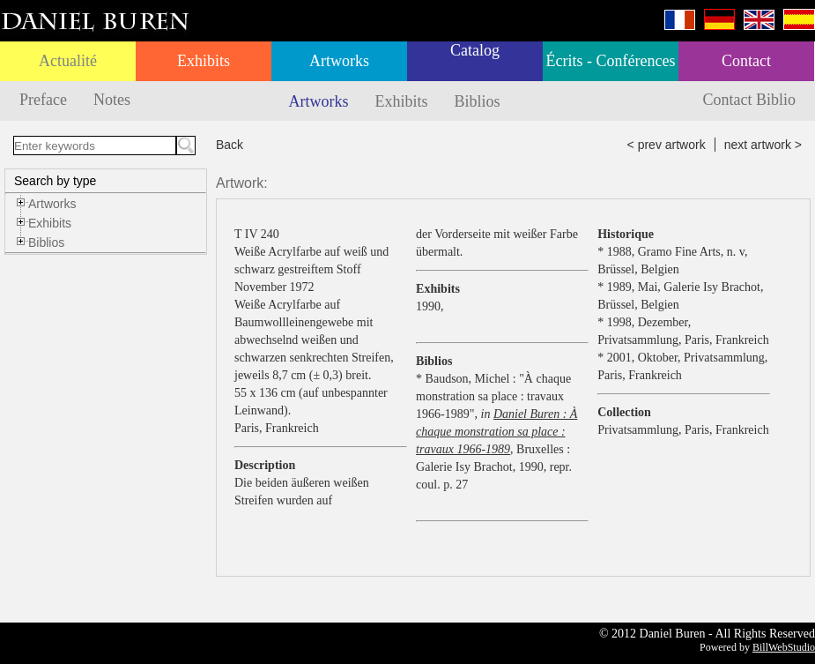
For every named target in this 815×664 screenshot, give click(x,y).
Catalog (475, 50)
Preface (43, 99)
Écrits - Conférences (611, 61)
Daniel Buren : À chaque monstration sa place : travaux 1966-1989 (496, 431)
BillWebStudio (783, 647)
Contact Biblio (749, 99)
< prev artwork (666, 145)
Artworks (339, 61)
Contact (746, 61)
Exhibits (203, 61)
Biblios (477, 101)
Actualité (68, 61)
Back (229, 145)
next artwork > (763, 145)
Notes (111, 99)
